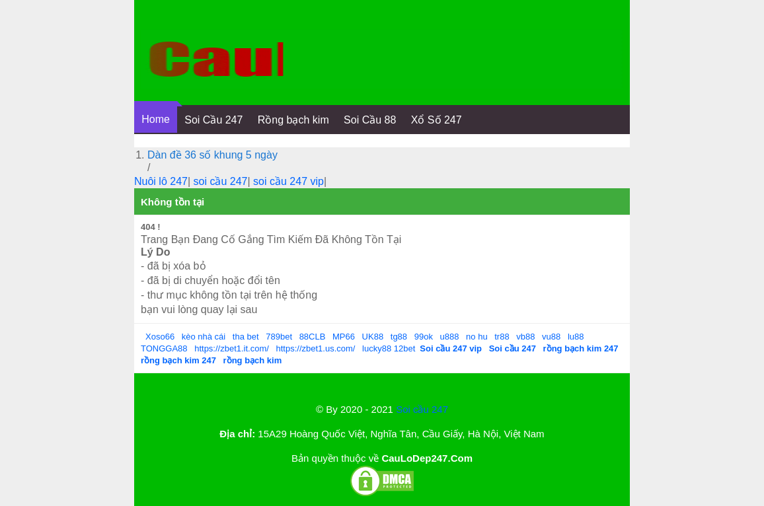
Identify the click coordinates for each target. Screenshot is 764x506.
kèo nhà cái (204, 337)
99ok (423, 337)
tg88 (399, 337)
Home (155, 119)
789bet (279, 337)
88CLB (312, 337)
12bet (405, 348)
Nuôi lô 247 (161, 181)
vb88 (525, 337)
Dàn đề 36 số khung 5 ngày (212, 155)
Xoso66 (159, 337)
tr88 (501, 337)
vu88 (551, 337)
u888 (449, 337)
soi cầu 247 (221, 181)
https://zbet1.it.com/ (231, 348)
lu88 (576, 337)
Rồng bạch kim (293, 120)
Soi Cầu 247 (213, 120)
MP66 (343, 337)
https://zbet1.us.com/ (316, 348)
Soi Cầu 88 (370, 120)
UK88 (373, 337)
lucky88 (376, 348)
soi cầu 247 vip (288, 181)
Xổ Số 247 (436, 120)
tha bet (246, 337)
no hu (477, 337)
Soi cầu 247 (422, 409)
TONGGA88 (164, 348)
